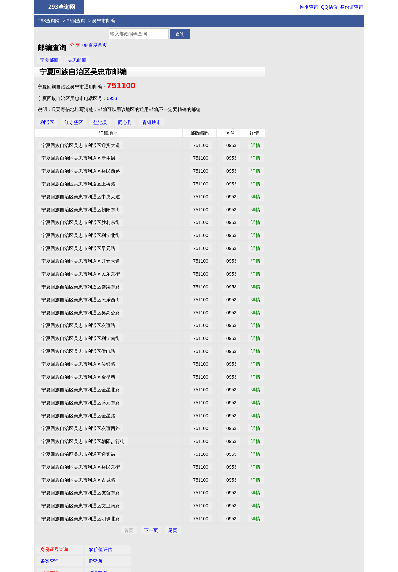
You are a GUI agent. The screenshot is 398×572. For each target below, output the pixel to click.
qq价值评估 (332, 38)
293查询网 (49, 20)
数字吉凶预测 (285, 86)
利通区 (47, 122)
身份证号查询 (285, 38)
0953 (112, 98)
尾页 (172, 530)
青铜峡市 (151, 122)
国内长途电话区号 (289, 74)
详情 (255, 145)
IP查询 (326, 50)
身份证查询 (351, 7)
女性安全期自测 (336, 74)
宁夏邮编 (49, 60)
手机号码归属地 (287, 98)
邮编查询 (76, 20)
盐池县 (100, 122)
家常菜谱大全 (333, 86)
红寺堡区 (73, 122)
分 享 (76, 45)
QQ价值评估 (201, 550)
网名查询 (309, 7)
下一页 (151, 530)
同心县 (125, 122)
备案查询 (280, 50)
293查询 (202, 562)
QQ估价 (329, 7)
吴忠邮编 (77, 60)
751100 (121, 85)
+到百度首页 (94, 45)
